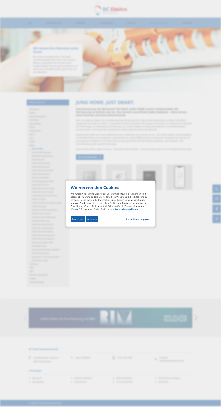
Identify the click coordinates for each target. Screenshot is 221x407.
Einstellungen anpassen (138, 219)
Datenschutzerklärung (126, 209)
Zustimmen (77, 219)
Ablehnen (92, 219)
